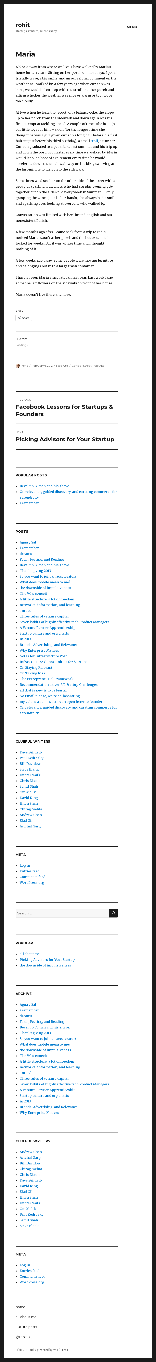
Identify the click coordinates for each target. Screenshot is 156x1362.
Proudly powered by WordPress (47, 1350)
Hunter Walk (30, 775)
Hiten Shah (29, 803)
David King (29, 798)
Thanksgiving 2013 (35, 571)
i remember (29, 503)
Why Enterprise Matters (39, 650)
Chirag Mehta (31, 809)
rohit (23, 24)
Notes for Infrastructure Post (43, 656)
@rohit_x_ (24, 1337)
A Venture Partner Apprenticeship (48, 628)
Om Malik (28, 792)
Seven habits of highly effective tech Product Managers (64, 622)
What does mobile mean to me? (45, 582)
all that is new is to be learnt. (43, 690)
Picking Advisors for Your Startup (47, 960)
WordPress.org (32, 882)
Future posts (26, 1327)
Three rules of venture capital (44, 616)
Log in (25, 865)
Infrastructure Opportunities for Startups (54, 662)
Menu (132, 27)
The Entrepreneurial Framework (47, 679)
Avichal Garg (30, 826)
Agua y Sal (28, 542)
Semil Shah (29, 786)
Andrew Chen (31, 815)
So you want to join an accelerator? (48, 576)
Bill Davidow (30, 764)
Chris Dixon (30, 781)
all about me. (30, 954)
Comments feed (32, 877)
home (20, 1307)
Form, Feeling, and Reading (42, 559)
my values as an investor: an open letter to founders (62, 702)
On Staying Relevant (36, 667)
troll (94, 141)
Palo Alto (62, 365)
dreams (26, 554)
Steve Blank (29, 769)
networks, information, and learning (50, 605)
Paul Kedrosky (31, 758)
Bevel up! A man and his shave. (45, 486)
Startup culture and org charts (44, 633)
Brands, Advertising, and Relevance (49, 645)
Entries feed (29, 871)
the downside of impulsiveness (45, 588)
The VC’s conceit (33, 593)
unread (25, 611)
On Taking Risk (33, 673)
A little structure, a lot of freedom (47, 599)
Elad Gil (26, 821)
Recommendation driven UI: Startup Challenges (59, 685)
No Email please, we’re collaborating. (50, 696)
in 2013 (25, 639)
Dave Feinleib (31, 752)
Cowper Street (82, 365)
